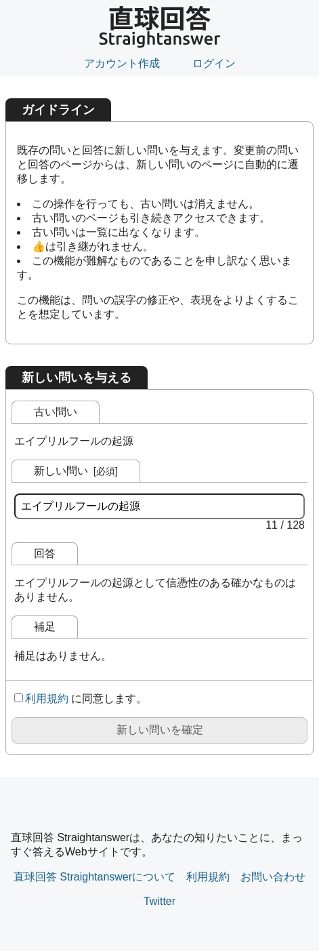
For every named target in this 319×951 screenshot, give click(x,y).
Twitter (159, 901)
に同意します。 (80, 698)
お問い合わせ (272, 877)
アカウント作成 (122, 63)
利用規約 (46, 698)
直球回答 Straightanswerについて (94, 877)
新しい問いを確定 (159, 729)
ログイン (214, 63)
